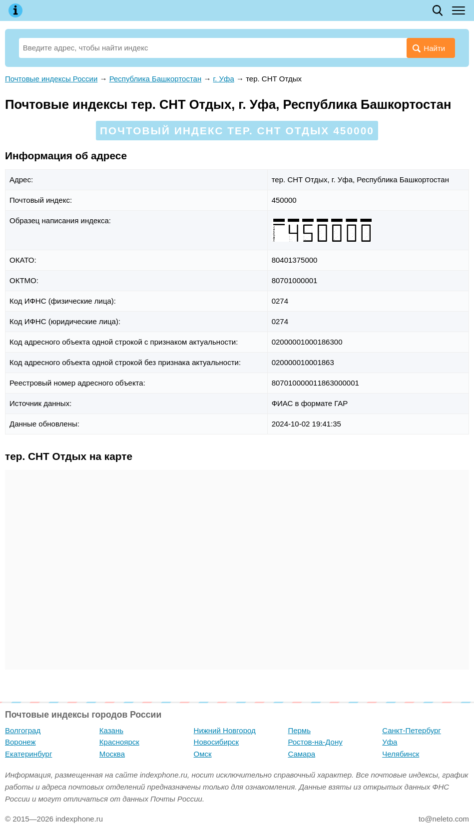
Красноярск (119, 742)
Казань (111, 730)
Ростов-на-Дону (315, 742)
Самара (301, 754)
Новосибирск (216, 742)
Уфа (389, 742)
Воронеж (20, 742)
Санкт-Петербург (411, 730)
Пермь (299, 730)
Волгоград (22, 730)
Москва (112, 754)
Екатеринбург (28, 754)
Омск (203, 754)
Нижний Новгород (225, 730)
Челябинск (400, 754)
